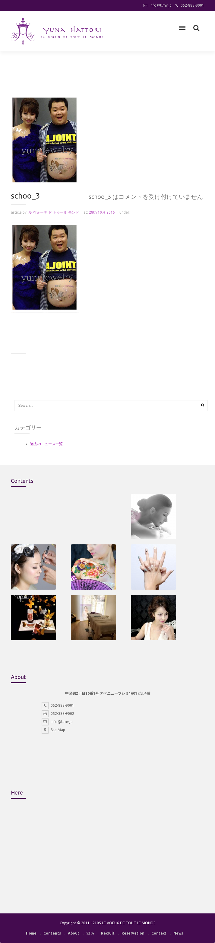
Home (31, 933)
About (73, 933)
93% (90, 933)
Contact (158, 933)
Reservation (133, 933)
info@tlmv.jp (161, 5)
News (178, 933)
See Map (53, 730)
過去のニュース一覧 (46, 444)
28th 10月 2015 (102, 212)
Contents (52, 933)
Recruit (108, 933)
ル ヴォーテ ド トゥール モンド (53, 212)
